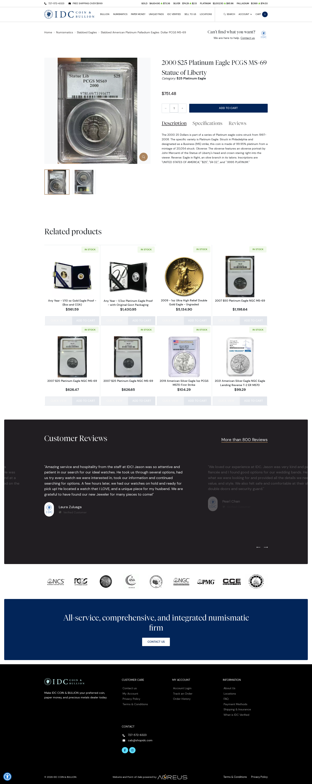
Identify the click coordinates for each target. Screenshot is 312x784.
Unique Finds (156, 14)
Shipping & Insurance (237, 708)
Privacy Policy (131, 697)
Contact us (248, 38)
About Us (229, 686)
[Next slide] (266, 545)
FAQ (226, 697)
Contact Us (156, 640)
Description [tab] (174, 123)
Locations (206, 14)
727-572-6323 (56, 3)
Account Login (182, 686)
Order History (182, 697)
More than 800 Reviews (244, 437)
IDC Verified (174, 14)
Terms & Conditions (135, 702)
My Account (130, 692)
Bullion (104, 14)
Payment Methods (235, 702)
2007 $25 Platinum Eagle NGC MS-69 (72, 380)
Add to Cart (228, 108)
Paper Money (138, 14)
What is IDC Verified (236, 713)
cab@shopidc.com (140, 738)
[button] (7, 776)
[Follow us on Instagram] (132, 748)
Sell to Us (190, 14)
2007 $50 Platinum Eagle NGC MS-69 (240, 301)
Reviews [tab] (237, 123)
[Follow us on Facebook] (125, 748)
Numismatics (120, 14)
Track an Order (182, 692)
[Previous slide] (258, 545)
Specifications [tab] (207, 123)
